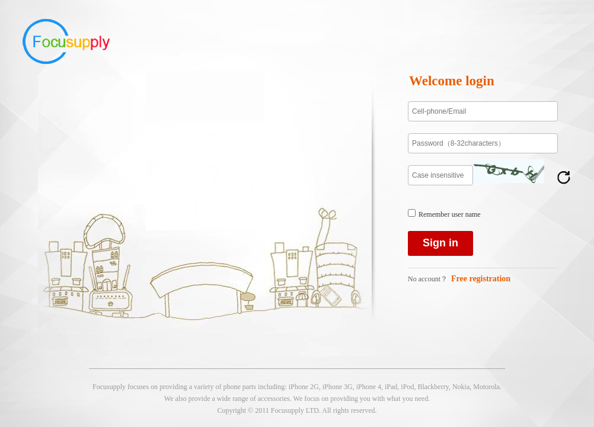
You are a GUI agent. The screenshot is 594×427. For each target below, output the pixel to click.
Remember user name (450, 214)
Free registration (480, 278)
